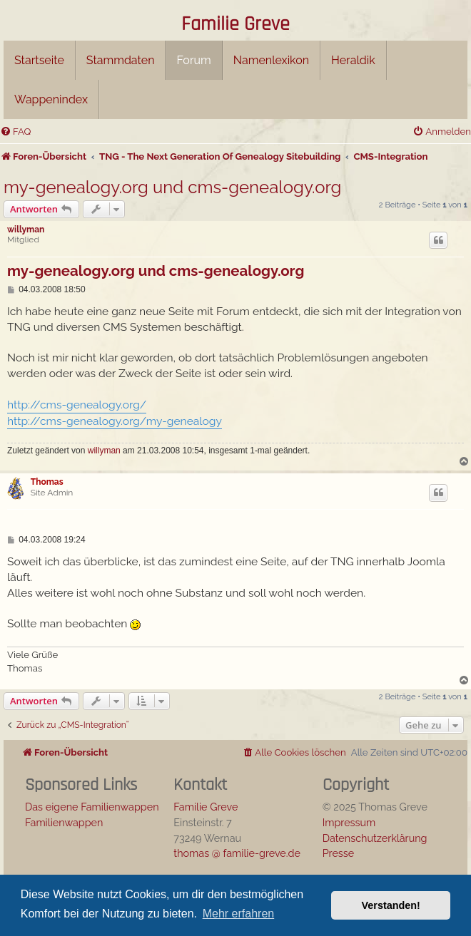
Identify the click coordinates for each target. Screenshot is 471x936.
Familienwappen (64, 822)
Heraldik (353, 60)
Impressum (349, 822)
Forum (193, 60)
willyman (25, 230)
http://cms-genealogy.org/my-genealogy (114, 421)
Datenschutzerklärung (375, 838)
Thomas (47, 482)
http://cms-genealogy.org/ (76, 404)
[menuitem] (15, 131)
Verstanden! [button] (391, 905)
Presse (339, 853)
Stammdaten (120, 60)
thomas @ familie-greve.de (236, 853)
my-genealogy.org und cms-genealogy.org (172, 187)
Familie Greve (235, 25)
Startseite (39, 60)
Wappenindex (51, 99)
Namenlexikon (271, 60)
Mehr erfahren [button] (239, 913)
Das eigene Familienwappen (92, 807)
